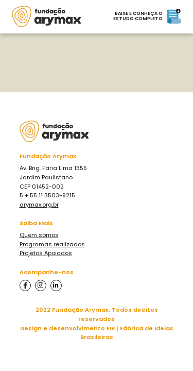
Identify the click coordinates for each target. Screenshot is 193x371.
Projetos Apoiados (46, 253)
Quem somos (39, 235)
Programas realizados (52, 244)
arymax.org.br (39, 204)
